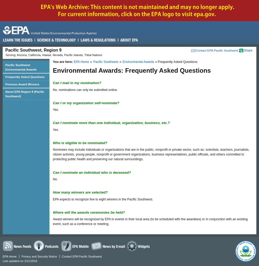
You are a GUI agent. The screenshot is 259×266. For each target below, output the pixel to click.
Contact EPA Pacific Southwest (217, 50)
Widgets (139, 246)
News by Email (108, 246)
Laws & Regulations (98, 40)
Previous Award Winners (22, 84)
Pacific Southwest (105, 62)
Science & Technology (56, 40)
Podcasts (47, 246)
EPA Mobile (75, 246)
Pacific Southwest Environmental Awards (21, 67)
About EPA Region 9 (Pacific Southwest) (24, 94)
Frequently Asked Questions (25, 77)
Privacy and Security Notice (39, 256)
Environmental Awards (138, 62)
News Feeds (17, 246)
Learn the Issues (17, 40)
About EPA (129, 40)
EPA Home (81, 62)
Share (248, 50)
